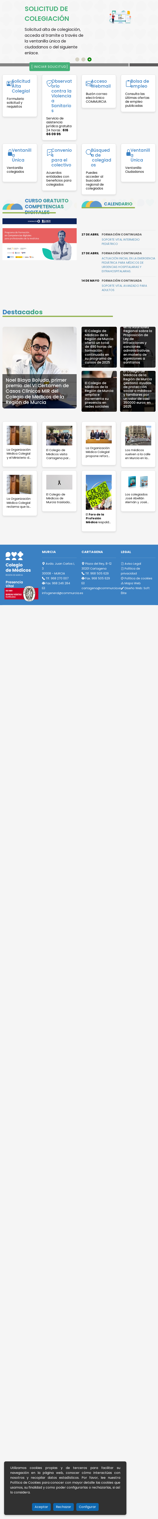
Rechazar (63, 1507)
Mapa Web (131, 583)
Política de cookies (136, 578)
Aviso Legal (131, 564)
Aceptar (41, 1507)
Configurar (87, 1507)
